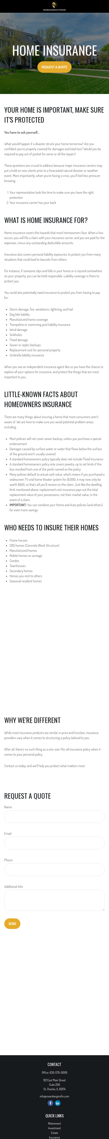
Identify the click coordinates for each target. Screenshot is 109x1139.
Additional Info (13, 886)
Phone (8, 860)
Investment (54, 1128)
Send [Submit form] (12, 924)
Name (8, 807)
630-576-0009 (58, 1072)
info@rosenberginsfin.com (54, 1096)
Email (7, 833)
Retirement (54, 1123)
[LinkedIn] (58, 1103)
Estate (54, 1133)
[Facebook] (50, 1103)
